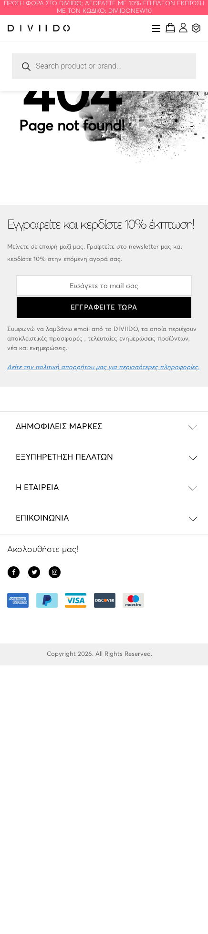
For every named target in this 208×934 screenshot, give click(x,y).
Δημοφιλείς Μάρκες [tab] (59, 427)
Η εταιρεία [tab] (37, 488)
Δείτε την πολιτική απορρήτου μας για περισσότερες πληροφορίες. (103, 367)
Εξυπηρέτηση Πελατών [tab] (64, 457)
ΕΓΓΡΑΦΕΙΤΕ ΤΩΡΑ (104, 307)
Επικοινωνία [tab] (42, 518)
